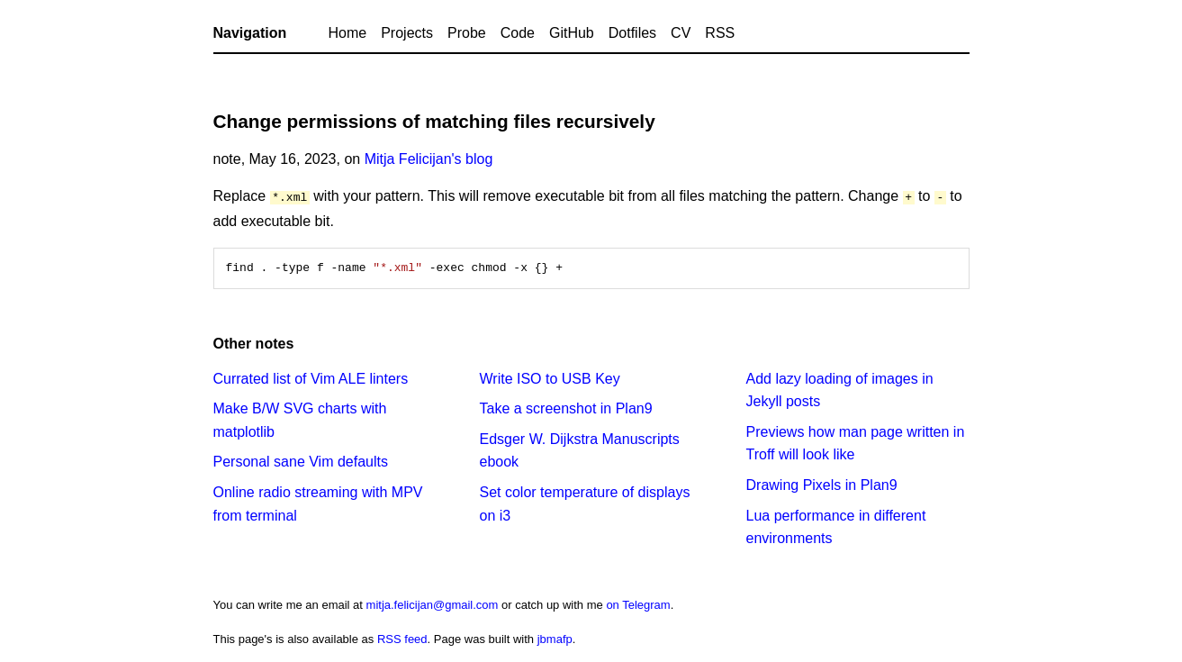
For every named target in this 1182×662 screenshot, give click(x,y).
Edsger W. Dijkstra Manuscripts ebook (580, 450)
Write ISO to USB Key (550, 377)
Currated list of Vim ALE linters (311, 377)
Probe (466, 33)
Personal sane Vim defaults (300, 460)
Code (518, 33)
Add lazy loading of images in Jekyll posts (840, 389)
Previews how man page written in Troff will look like (855, 442)
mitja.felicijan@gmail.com (432, 604)
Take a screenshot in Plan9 (566, 407)
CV (680, 33)
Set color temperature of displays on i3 (585, 503)
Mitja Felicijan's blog (429, 159)
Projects (407, 33)
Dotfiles (632, 33)
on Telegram (638, 604)
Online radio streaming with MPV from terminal (318, 503)
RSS (720, 33)
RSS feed (402, 638)
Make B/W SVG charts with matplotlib (300, 419)
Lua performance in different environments (836, 526)
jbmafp (555, 638)
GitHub (571, 33)
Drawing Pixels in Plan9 (822, 484)
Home (348, 33)
